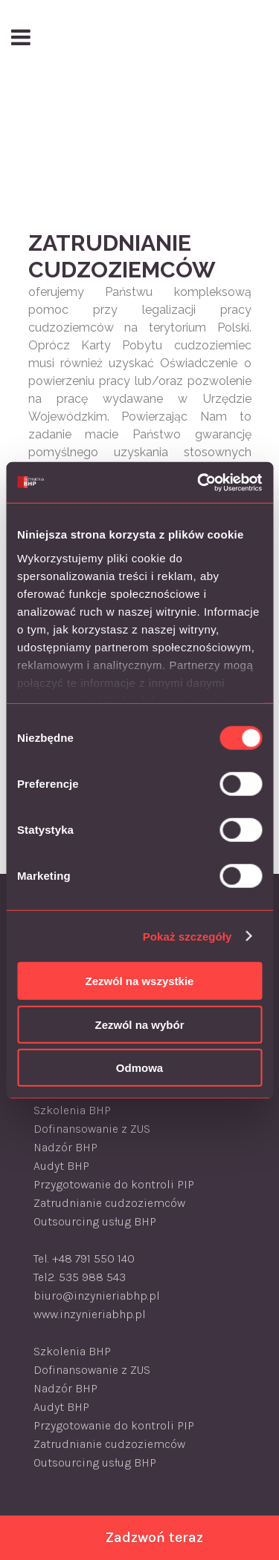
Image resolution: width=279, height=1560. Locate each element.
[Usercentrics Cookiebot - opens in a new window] (198, 482)
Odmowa (139, 1068)
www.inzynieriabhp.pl (89, 1314)
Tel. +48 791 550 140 (84, 1258)
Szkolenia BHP (72, 1110)
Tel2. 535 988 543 (79, 1277)
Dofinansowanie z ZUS (91, 1129)
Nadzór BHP (65, 1147)
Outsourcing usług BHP (94, 1221)
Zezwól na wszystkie (140, 981)
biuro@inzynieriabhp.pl (96, 1296)
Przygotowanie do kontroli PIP (113, 1184)
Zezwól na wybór (139, 1024)
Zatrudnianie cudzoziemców (109, 1203)
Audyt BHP (61, 1166)
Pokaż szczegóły (187, 935)
